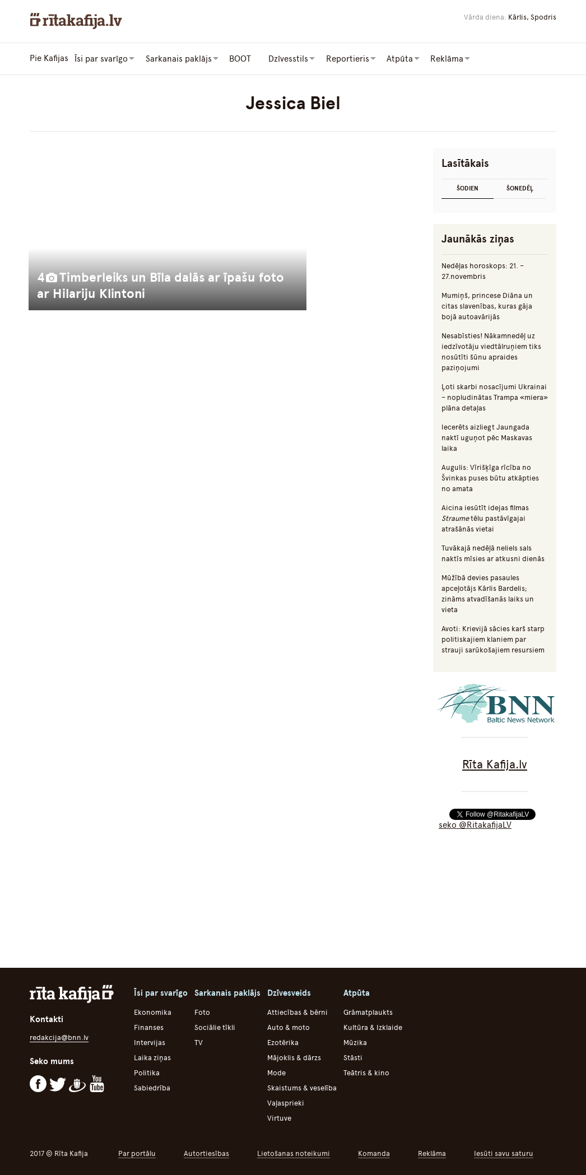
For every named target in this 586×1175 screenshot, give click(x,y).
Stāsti (352, 1057)
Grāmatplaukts (368, 1012)
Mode (276, 1072)
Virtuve (279, 1117)
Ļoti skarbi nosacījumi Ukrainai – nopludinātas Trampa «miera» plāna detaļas (494, 397)
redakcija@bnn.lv (59, 1037)
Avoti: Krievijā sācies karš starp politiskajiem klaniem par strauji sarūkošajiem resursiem (493, 639)
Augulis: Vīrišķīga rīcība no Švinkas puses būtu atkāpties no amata (490, 477)
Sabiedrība (152, 1087)
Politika (147, 1072)
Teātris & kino (366, 1072)
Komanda (374, 1153)
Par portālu (137, 1153)
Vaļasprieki (285, 1102)
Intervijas (149, 1042)
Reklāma (432, 1153)
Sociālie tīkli (214, 1027)
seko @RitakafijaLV (475, 824)
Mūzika (355, 1042)
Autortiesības (206, 1153)
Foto (202, 1012)
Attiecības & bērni (297, 1012)
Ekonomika (152, 1012)
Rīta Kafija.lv (494, 764)
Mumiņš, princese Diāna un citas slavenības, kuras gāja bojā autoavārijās (487, 305)
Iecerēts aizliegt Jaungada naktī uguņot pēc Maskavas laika (486, 437)
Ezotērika (283, 1042)
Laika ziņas (152, 1057)
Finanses (149, 1027)
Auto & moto (288, 1027)
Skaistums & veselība (302, 1087)
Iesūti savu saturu (503, 1153)
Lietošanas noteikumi (293, 1153)
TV (198, 1042)
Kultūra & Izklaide (372, 1027)
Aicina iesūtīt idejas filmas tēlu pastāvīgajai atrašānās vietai (485, 518)
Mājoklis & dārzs (294, 1057)
